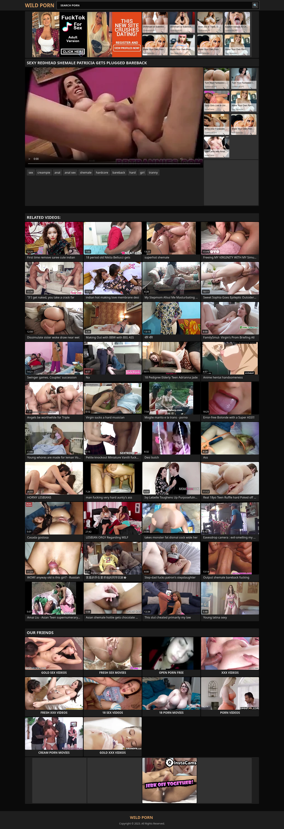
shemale (86, 172)
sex (31, 172)
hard (132, 172)
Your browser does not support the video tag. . (114, 117)
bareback (118, 172)
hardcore (102, 172)
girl (142, 172)
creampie (43, 172)
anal (57, 172)
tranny (153, 172)
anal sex (70, 172)
